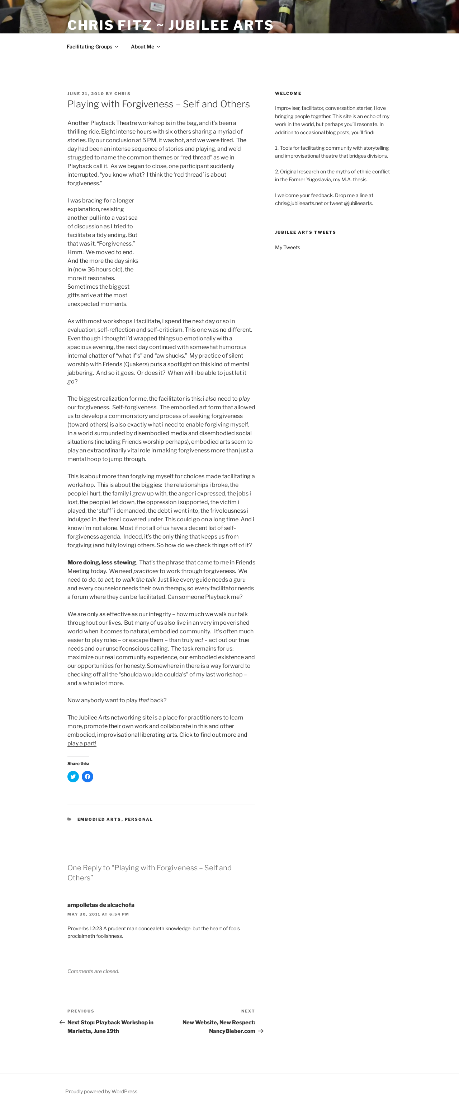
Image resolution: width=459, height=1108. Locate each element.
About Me (146, 46)
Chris (122, 93)
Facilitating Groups (93, 46)
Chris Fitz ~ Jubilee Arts (170, 25)
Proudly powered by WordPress (101, 1091)
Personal (139, 819)
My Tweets (287, 247)
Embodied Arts (99, 819)
